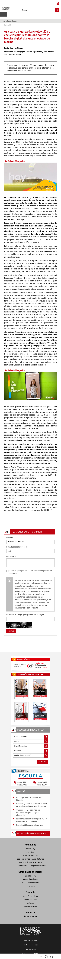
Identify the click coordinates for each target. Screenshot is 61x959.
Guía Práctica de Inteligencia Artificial (30, 866)
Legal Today (30, 852)
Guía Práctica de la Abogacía (30, 862)
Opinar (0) (7, 25)
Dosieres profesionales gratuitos (30, 859)
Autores (30, 903)
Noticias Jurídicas (30, 856)
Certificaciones (30, 949)
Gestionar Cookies (31, 945)
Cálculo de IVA (30, 876)
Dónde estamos (30, 900)
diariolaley (30, 849)
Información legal (30, 940)
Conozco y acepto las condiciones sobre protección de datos (30, 572)
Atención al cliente (30, 896)
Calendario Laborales (30, 879)
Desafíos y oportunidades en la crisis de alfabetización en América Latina (31, 805)
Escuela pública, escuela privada (29, 825)
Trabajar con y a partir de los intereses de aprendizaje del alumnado (28, 812)
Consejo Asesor (30, 906)
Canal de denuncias (30, 883)
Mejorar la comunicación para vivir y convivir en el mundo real (31, 820)
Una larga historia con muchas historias (29, 798)
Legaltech (31, 886)
